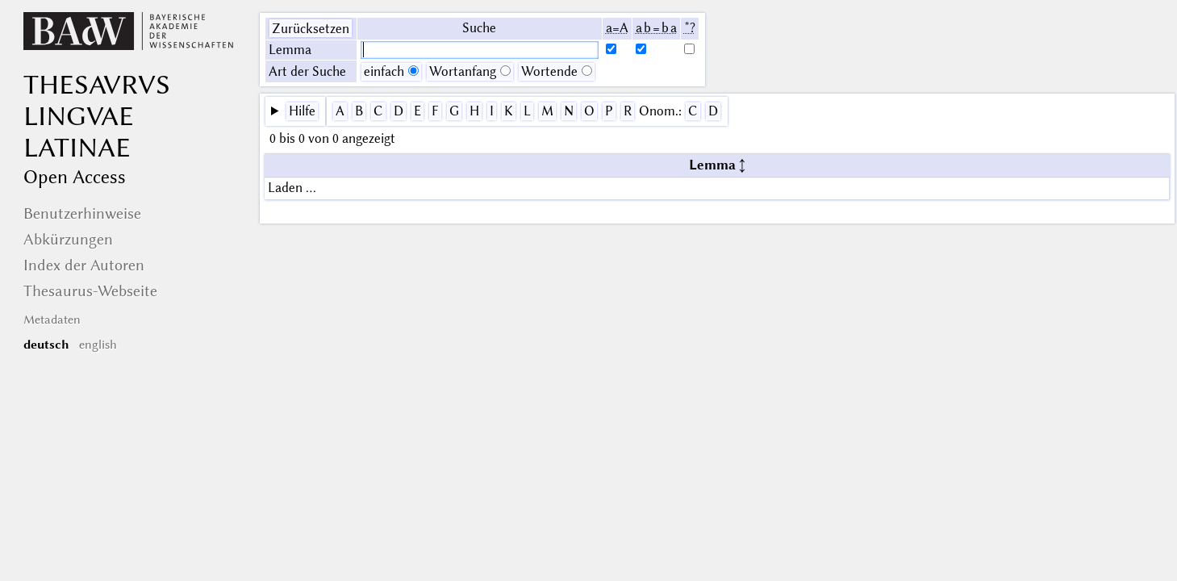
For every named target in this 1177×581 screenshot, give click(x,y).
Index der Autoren (83, 265)
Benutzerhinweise (82, 213)
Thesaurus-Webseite (90, 291)
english (98, 344)
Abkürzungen (68, 239)
